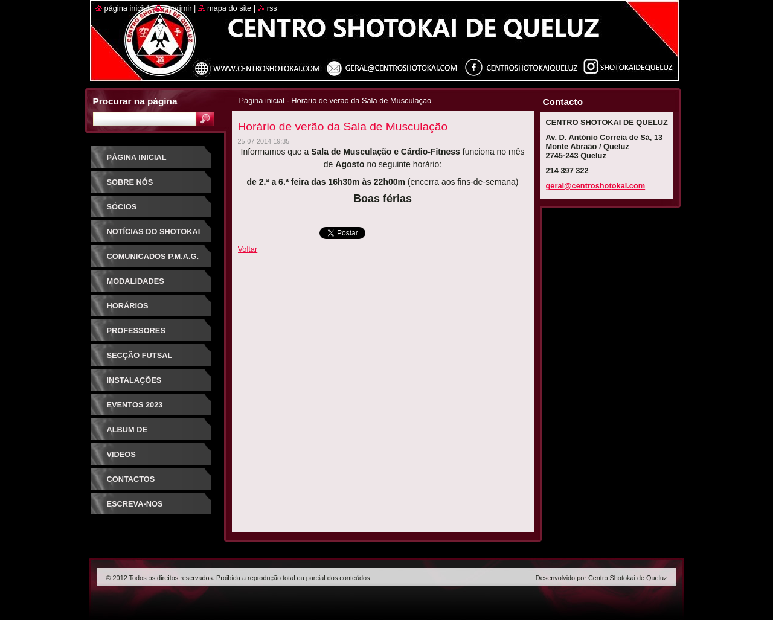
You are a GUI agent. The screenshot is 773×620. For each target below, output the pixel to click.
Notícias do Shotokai (153, 231)
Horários (128, 305)
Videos (121, 454)
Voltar (248, 249)
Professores (136, 330)
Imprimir (178, 8)
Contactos (131, 479)
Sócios (122, 206)
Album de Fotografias (135, 434)
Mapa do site (229, 8)
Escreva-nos (135, 503)
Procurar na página (135, 101)
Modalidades (135, 281)
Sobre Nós (130, 182)
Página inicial (261, 100)
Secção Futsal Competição (140, 359)
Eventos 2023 (135, 404)
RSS (272, 8)
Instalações (134, 380)
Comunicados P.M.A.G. (153, 256)
